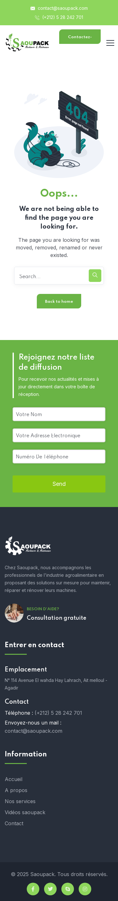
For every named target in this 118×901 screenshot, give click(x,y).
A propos (16, 790)
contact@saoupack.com (59, 8)
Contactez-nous (80, 39)
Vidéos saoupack (25, 812)
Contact (14, 823)
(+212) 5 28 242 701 (59, 17)
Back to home (59, 302)
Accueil (13, 779)
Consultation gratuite (56, 618)
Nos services (20, 801)
